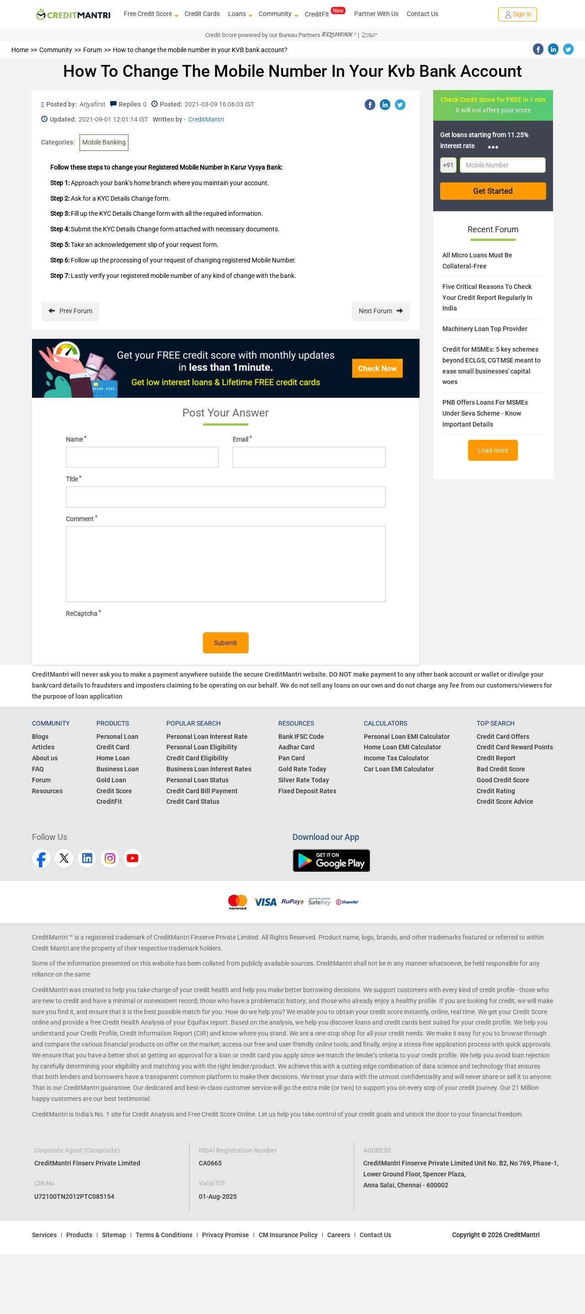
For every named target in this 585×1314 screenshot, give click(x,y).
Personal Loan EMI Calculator (407, 736)
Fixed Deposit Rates (307, 791)
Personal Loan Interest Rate (207, 736)
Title (73, 479)
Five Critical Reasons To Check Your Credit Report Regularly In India (487, 297)
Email (242, 439)
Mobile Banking (104, 142)
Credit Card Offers (503, 736)
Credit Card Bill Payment (202, 791)
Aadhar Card (296, 747)
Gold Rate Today (302, 769)
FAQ (38, 769)
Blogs (40, 736)
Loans (239, 14)
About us (45, 758)
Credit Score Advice (505, 801)
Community (277, 14)
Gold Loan (111, 780)
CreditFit (325, 14)
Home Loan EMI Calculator (402, 747)
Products (79, 1235)
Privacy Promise (225, 1235)
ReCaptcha (83, 613)
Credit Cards (202, 13)
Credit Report (496, 758)
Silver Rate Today (303, 780)
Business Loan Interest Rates (208, 769)
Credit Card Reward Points (515, 747)
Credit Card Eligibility (197, 758)
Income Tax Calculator (396, 758)
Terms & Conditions (164, 1235)
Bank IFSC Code (301, 736)
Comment (81, 518)
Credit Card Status (192, 801)
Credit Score (114, 791)
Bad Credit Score (501, 769)
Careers (338, 1235)
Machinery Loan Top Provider (484, 328)
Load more (493, 450)
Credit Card (112, 747)
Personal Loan (117, 736)
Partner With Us (376, 13)
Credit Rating (496, 791)
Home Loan (113, 758)
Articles (43, 747)
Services (44, 1235)
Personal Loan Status (197, 780)
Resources (47, 791)
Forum (41, 780)
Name (76, 439)
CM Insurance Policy (288, 1235)
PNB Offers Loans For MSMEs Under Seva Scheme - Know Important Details (485, 413)
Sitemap (114, 1235)
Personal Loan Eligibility (201, 747)
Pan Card (291, 758)
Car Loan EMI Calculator (399, 769)
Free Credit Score (150, 14)
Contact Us (422, 13)
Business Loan (117, 769)
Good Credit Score (503, 780)
